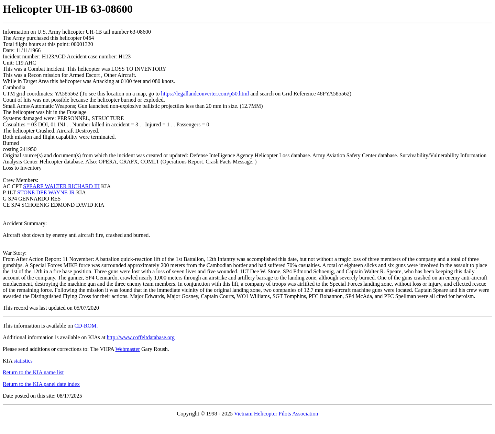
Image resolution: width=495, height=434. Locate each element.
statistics (23, 361)
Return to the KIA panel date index (41, 384)
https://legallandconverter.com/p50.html (205, 93)
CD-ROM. (86, 326)
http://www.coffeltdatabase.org (141, 337)
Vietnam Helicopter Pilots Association (276, 413)
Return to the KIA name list (33, 372)
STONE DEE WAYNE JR (46, 192)
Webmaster (127, 349)
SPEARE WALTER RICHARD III (61, 186)
